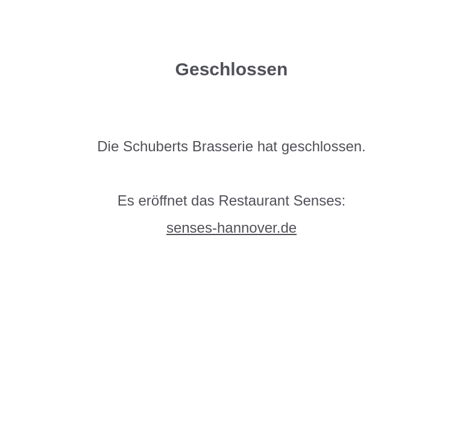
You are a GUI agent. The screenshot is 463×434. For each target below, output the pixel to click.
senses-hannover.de (231, 227)
